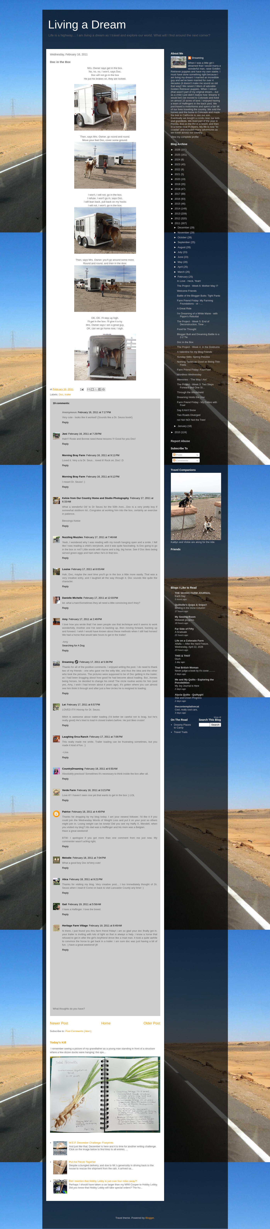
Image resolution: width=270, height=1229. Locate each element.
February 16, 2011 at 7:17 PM (94, 412)
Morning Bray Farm (73, 455)
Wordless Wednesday (189, 374)
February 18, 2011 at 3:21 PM (93, 790)
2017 (178, 193)
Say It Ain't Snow (186, 410)
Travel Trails (180, 732)
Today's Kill (58, 1042)
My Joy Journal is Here (187, 686)
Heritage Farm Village (75, 925)
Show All (217, 717)
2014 (178, 208)
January (182, 426)
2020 (178, 179)
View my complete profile (185, 136)
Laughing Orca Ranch (75, 736)
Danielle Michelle (72, 597)
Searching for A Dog (73, 645)
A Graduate (181, 632)
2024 (178, 159)
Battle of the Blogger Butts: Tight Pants (198, 295)
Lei (64, 704)
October (182, 237)
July (180, 252)
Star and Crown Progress (188, 698)
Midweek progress (184, 620)
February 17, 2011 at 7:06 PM (106, 736)
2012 (178, 218)
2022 (178, 169)
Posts (177, 454)
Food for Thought (186, 329)
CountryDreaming (72, 768)
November (184, 232)
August (182, 247)
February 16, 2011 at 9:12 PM (102, 476)
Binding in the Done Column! (190, 608)
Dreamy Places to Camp (182, 726)
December (184, 227)
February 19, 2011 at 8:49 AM (105, 925)
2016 (178, 198)
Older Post (152, 1023)
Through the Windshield (190, 392)
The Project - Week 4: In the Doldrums (198, 347)
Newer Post (59, 1023)
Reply (65, 422)
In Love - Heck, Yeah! (189, 281)
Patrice (66, 811)
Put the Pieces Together (82, 1161)
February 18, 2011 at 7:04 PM (89, 857)
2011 (178, 223)
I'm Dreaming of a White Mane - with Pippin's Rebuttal (197, 315)
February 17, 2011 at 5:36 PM (95, 662)
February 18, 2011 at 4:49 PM (88, 811)
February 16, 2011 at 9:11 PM (102, 455)
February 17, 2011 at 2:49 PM (85, 619)
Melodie (67, 857)
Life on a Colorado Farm (189, 640)
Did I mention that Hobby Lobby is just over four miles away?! (103, 1181)
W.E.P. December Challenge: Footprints (91, 1142)
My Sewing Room (185, 616)
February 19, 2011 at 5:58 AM (84, 904)
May (180, 262)
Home (106, 1023)
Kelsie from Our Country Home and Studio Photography (95, 498)
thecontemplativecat (187, 706)
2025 (178, 154)
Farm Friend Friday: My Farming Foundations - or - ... (195, 302)
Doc (61, 394)
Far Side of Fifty (184, 628)
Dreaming (68, 662)
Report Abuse (180, 441)
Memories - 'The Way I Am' (192, 379)
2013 (178, 213)
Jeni (64, 433)
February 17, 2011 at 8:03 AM (87, 569)
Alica (65, 879)
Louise (66, 569)
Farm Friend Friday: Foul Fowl (194, 369)
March (181, 271)
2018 (178, 188)
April (180, 266)
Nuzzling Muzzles (72, 537)
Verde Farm (69, 790)
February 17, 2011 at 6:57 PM (83, 704)
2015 (178, 203)
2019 (178, 184)
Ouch (178, 659)
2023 (178, 164)
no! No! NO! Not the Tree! (191, 419)
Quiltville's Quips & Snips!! (191, 604)
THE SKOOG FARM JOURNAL (193, 593)
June (181, 256)
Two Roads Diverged (188, 415)
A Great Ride (184, 308)
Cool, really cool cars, (186, 709)
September (184, 242)
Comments (180, 460)
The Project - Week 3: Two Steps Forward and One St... (195, 386)
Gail (64, 904)
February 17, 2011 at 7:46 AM (100, 537)
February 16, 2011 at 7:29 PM (84, 433)
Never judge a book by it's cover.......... (195, 670)
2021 (178, 174)
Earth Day (180, 596)
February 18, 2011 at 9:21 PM (85, 879)
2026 (178, 149)
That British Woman (187, 667)
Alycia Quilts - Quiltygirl (189, 694)
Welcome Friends (187, 290)
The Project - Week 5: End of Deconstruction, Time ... (193, 323)
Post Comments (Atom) (78, 1031)
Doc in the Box (185, 342)
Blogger (149, 1217)
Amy (65, 619)
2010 (178, 432)
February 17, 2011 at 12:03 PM (100, 597)
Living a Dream (87, 24)
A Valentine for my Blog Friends (194, 351)
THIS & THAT (182, 655)
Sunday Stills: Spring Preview (193, 356)
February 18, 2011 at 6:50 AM (100, 768)
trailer (68, 394)
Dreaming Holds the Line (191, 397)
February (183, 276)
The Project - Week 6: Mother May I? (197, 285)
